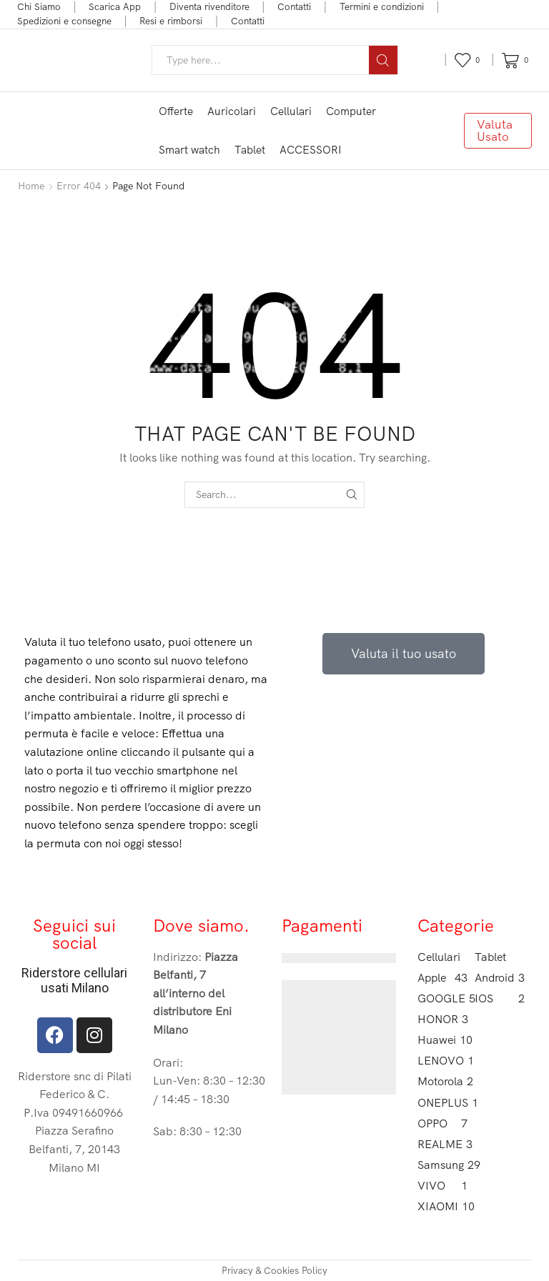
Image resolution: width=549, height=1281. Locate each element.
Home (31, 185)
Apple (442, 978)
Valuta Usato (495, 130)
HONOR (442, 1019)
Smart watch (189, 149)
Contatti (294, 6)
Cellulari (291, 111)
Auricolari (231, 111)
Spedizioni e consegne (64, 20)
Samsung (442, 1165)
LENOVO (442, 1060)
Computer (351, 111)
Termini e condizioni (382, 6)
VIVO (442, 1185)
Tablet (249, 149)
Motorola (442, 1081)
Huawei (442, 1040)
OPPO (442, 1123)
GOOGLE (442, 998)
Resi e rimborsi (170, 20)
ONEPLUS (442, 1103)
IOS (500, 998)
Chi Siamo (39, 6)
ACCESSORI (311, 149)
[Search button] (383, 60)
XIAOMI (442, 1206)
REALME (442, 1144)
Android (500, 978)
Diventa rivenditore (209, 6)
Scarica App (115, 6)
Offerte (176, 111)
